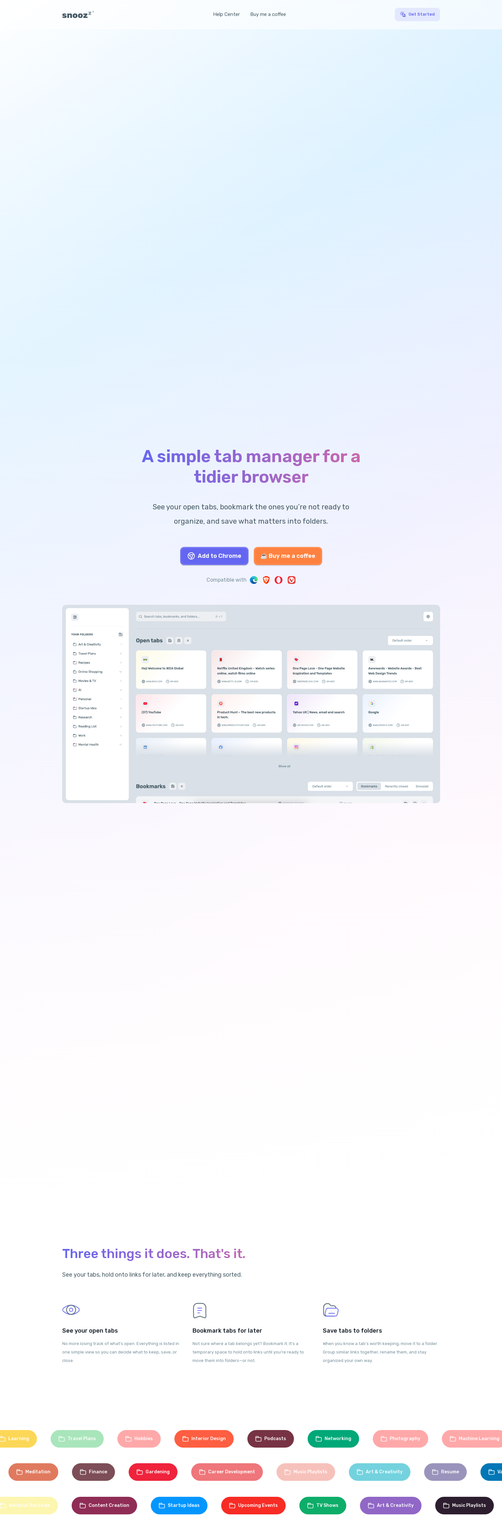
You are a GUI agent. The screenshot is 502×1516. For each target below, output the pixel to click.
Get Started (422, 14)
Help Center (226, 14)
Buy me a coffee (268, 14)
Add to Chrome (214, 556)
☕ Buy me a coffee (287, 556)
